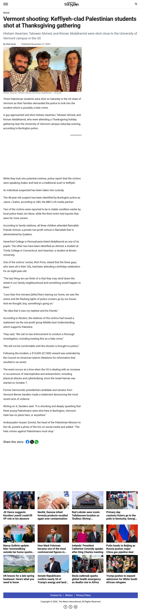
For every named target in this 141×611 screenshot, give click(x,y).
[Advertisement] (42, 155)
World (6, 12)
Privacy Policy (83, 595)
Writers (69, 595)
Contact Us (56, 595)
